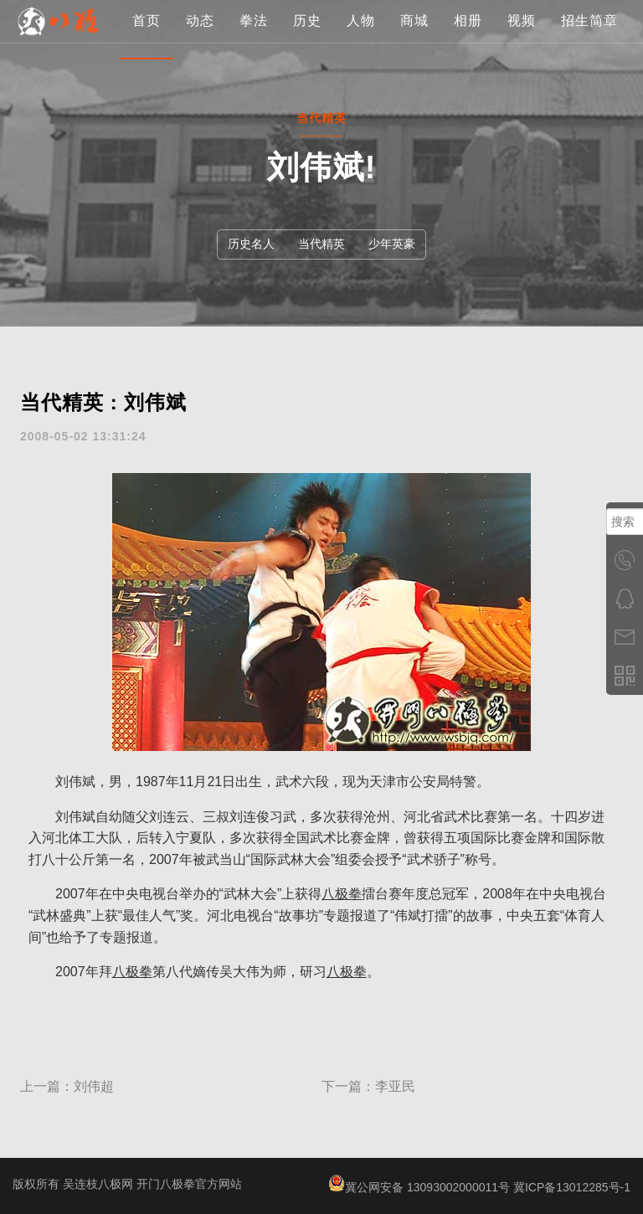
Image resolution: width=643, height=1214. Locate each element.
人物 (361, 79)
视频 (521, 79)
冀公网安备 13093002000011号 (419, 1187)
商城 (414, 79)
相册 (468, 79)
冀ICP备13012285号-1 (571, 1187)
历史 (307, 79)
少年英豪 (391, 243)
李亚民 (395, 1086)
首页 (146, 79)
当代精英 (321, 243)
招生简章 (589, 79)
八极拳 (342, 894)
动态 (200, 79)
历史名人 (251, 243)
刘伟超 (94, 1086)
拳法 (253, 79)
